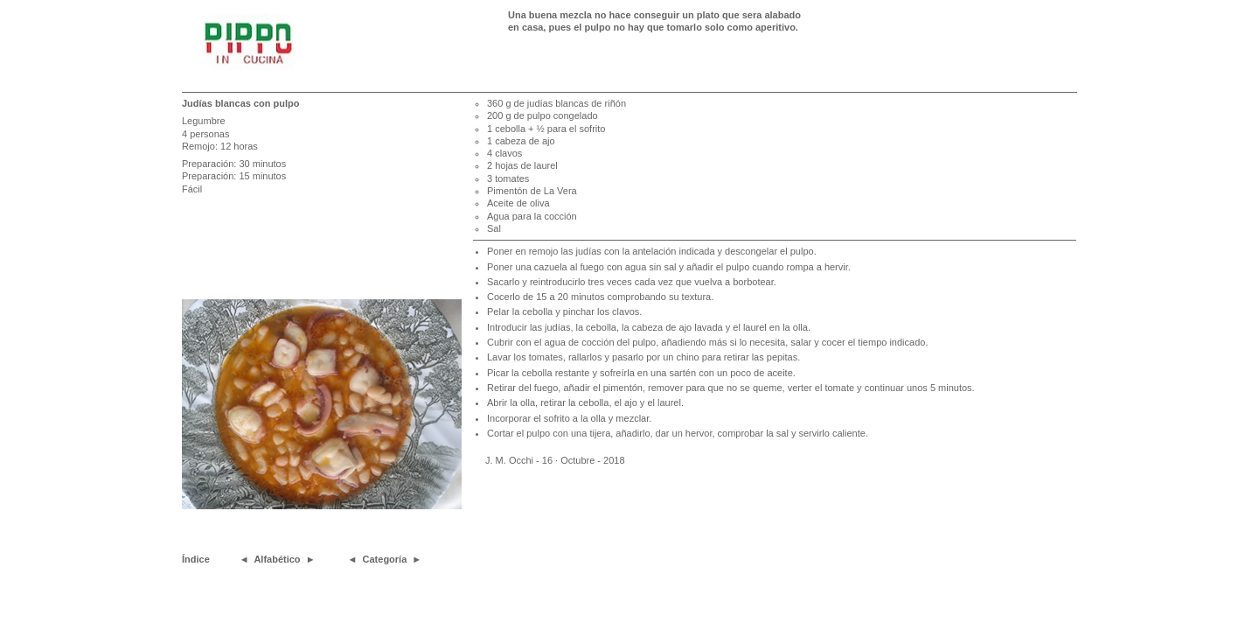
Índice (196, 559)
